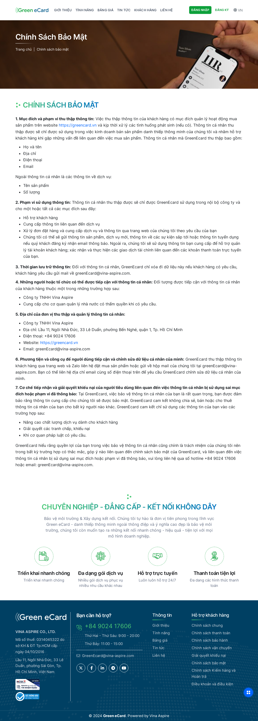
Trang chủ (23, 49)
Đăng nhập (200, 10)
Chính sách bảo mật (53, 49)
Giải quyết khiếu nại (209, 655)
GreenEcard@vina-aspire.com (108, 655)
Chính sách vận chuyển (212, 648)
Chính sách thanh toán (211, 633)
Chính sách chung (207, 625)
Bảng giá (159, 640)
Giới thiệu (160, 625)
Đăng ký (221, 10)
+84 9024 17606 (108, 626)
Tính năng (161, 633)
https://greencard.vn (78, 125)
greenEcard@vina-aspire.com (102, 273)
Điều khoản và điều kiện (212, 684)
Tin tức (158, 648)
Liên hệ (158, 655)
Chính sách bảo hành (210, 640)
